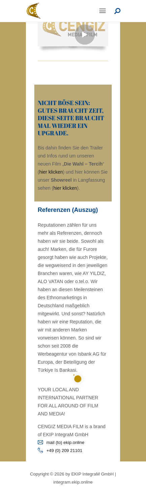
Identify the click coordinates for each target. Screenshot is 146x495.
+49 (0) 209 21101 (64, 450)
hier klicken (51, 172)
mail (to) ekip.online (65, 442)
